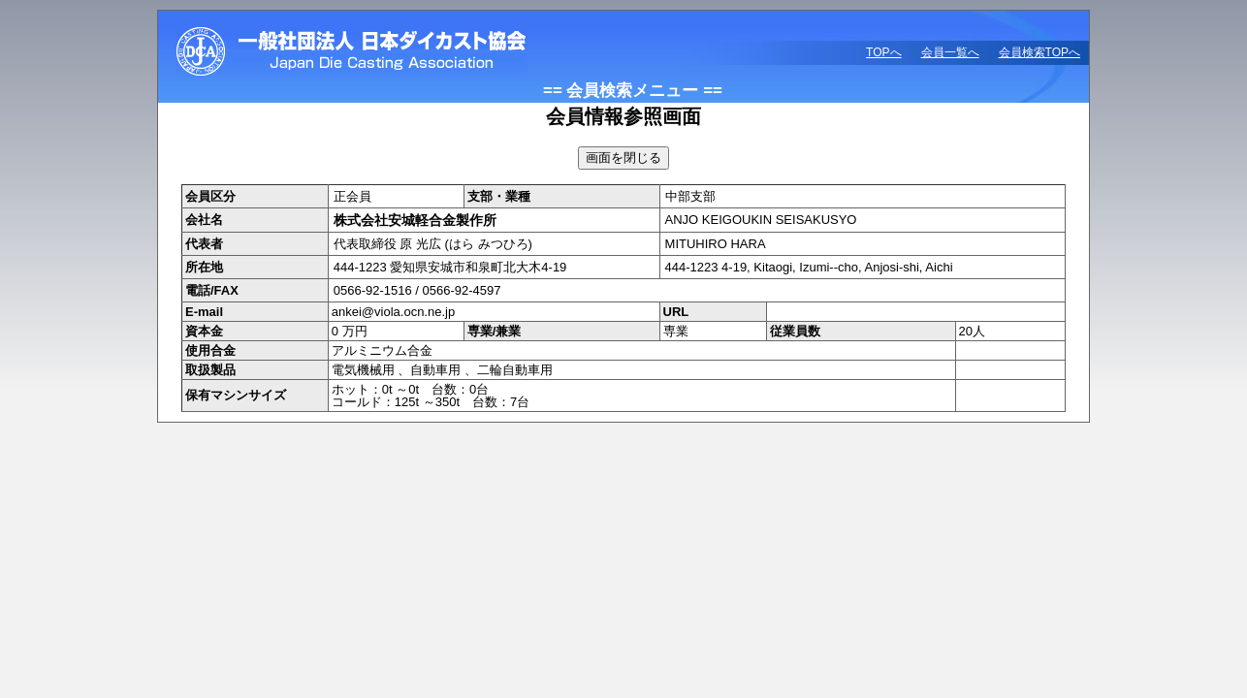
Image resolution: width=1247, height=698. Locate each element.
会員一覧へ (950, 52)
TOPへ (883, 52)
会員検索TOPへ (1039, 52)
